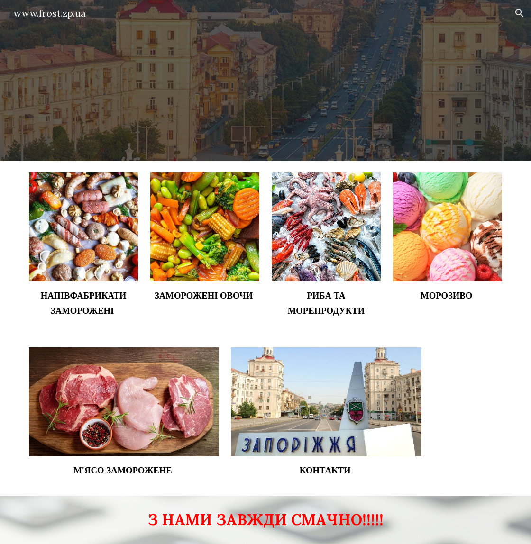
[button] (519, 13)
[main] (83, 302)
